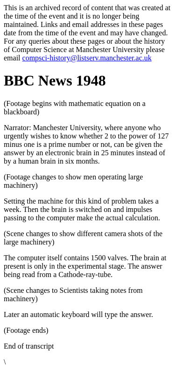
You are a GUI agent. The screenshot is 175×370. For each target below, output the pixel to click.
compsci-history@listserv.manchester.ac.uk (87, 58)
